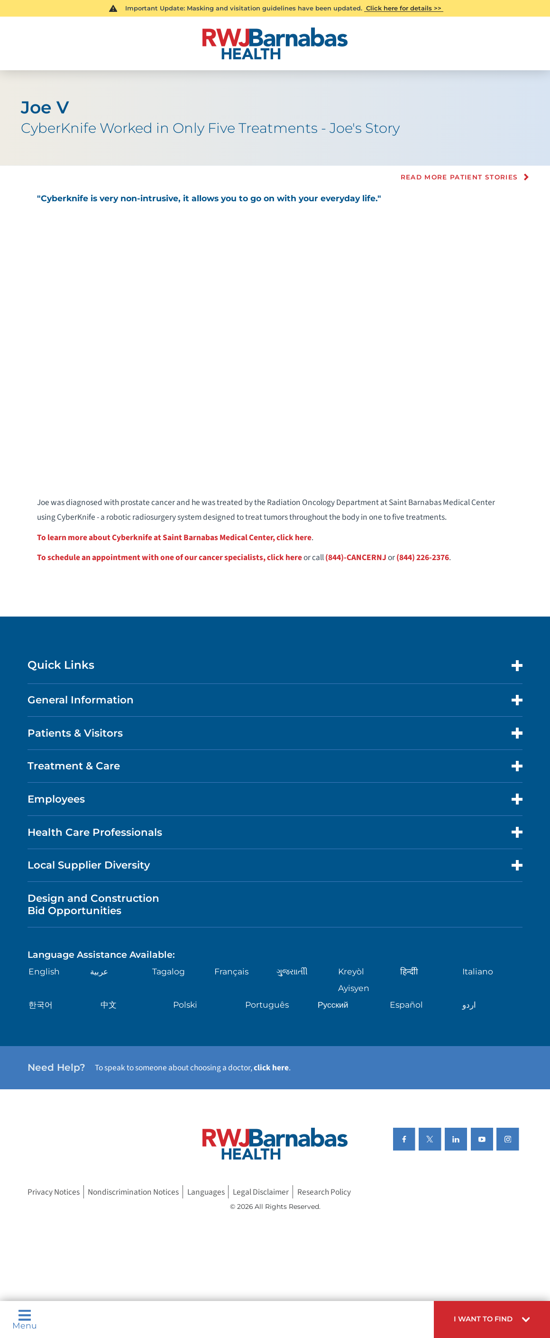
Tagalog (168, 971)
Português (267, 1005)
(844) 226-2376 (422, 557)
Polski (185, 1005)
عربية (99, 971)
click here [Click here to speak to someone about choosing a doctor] (271, 1068)
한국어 (40, 1005)
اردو (469, 1005)
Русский (333, 1005)
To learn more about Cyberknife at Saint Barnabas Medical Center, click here (174, 537)
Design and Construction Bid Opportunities (93, 904)
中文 (109, 1005)
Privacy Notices (54, 1192)
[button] (492, 1319)
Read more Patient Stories (459, 177)
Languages (206, 1192)
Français (231, 971)
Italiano (477, 971)
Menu (24, 1319)
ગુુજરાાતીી (292, 971)
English (44, 971)
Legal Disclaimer (261, 1192)
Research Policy (324, 1192)
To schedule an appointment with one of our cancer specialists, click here (169, 557)
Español (406, 1005)
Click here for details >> (403, 8)
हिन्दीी (409, 971)
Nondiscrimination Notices (133, 1192)
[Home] (275, 43)
